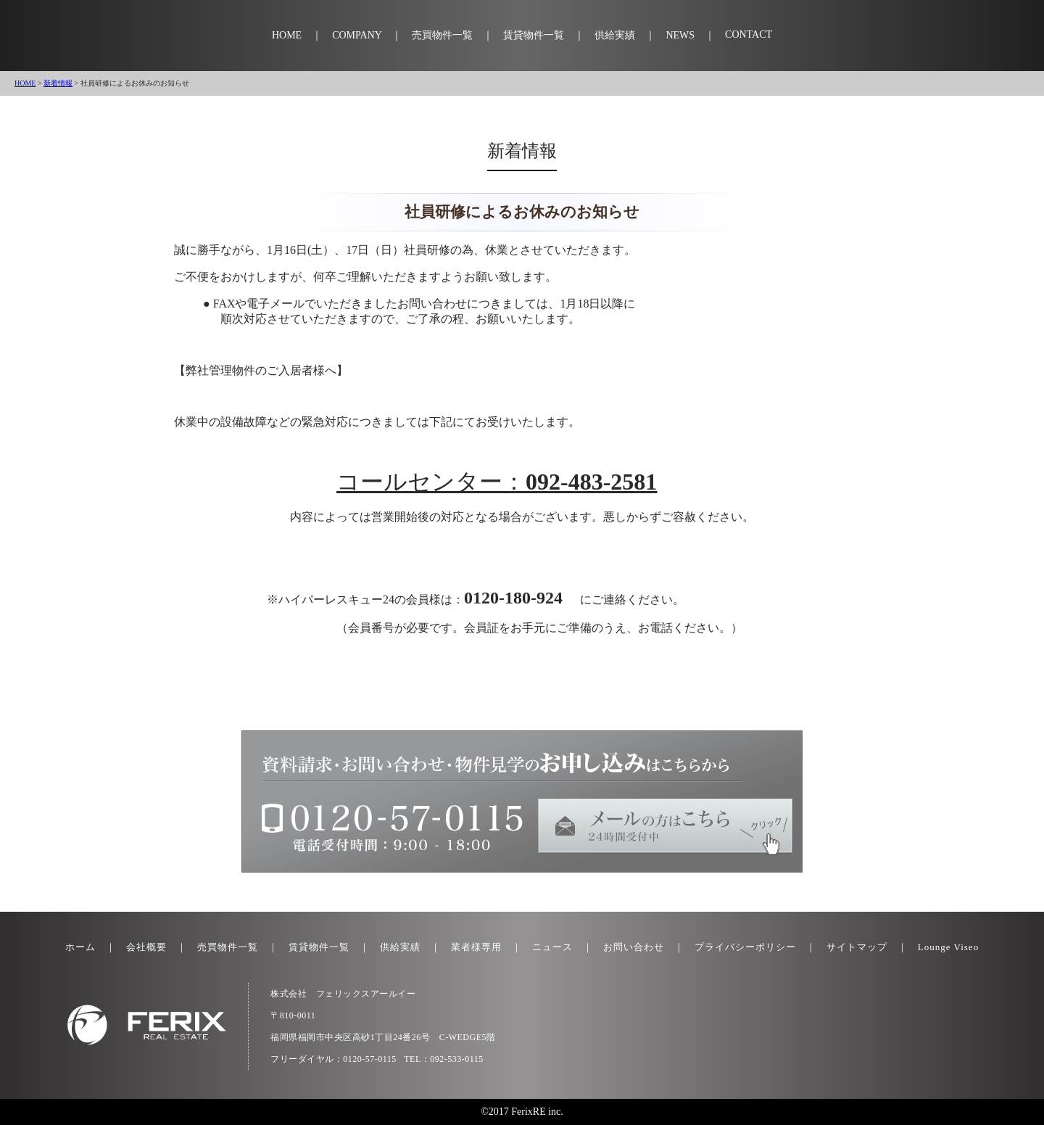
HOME (287, 35)
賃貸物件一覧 (533, 35)
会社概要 (146, 946)
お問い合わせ (633, 946)
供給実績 (614, 35)
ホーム (80, 946)
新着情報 (58, 83)
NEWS (680, 35)
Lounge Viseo (948, 946)
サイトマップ (856, 946)
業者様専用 (476, 946)
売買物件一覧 (442, 35)
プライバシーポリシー (745, 946)
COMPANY (356, 35)
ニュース (552, 946)
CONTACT (748, 34)
